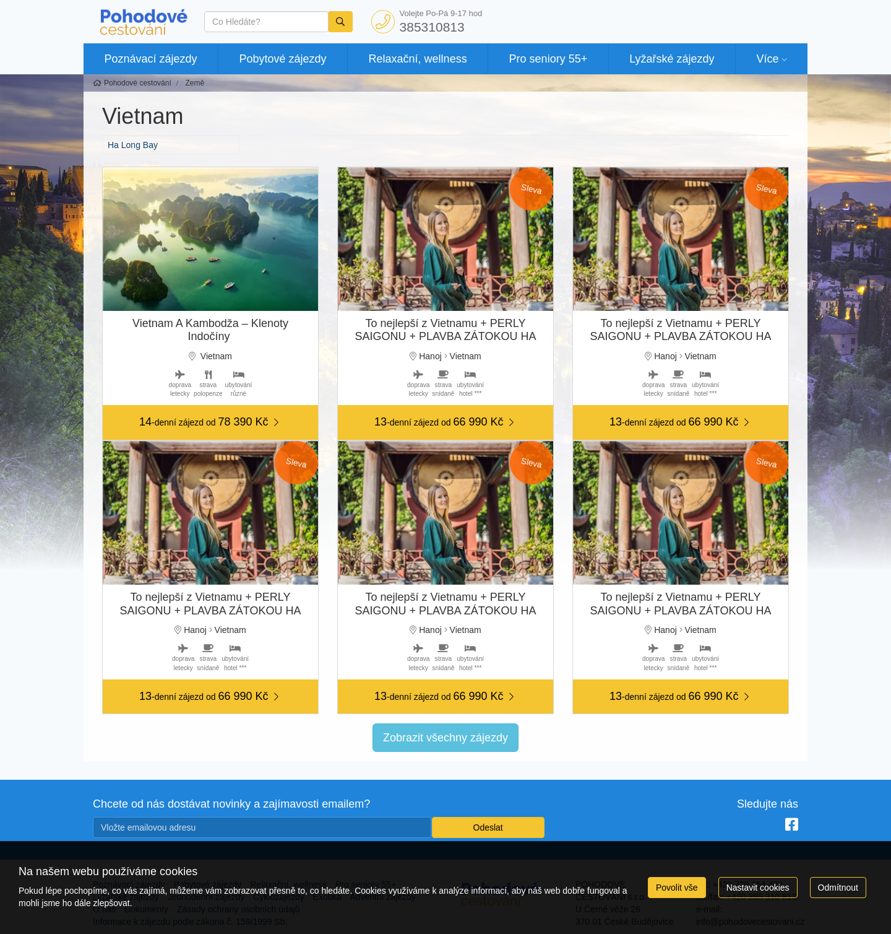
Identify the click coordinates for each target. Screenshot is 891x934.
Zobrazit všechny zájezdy (445, 737)
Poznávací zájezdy (150, 59)
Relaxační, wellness (418, 59)
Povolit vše (677, 888)
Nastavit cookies (758, 888)
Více (767, 59)
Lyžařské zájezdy (671, 59)
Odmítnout (838, 888)
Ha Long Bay (133, 145)
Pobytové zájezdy (283, 59)
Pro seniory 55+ (548, 59)
